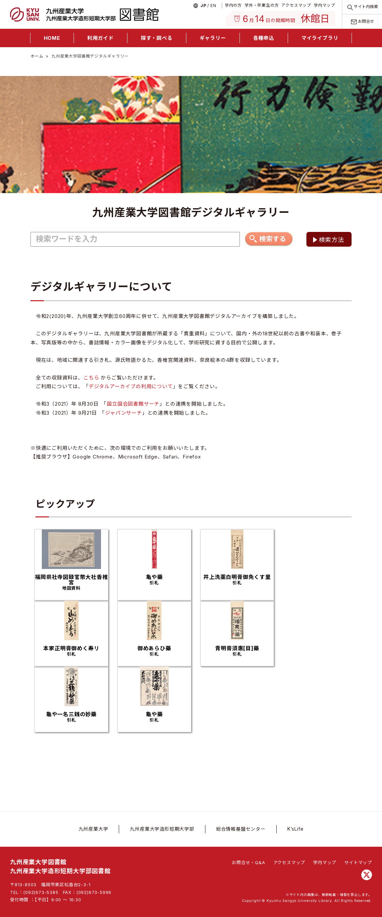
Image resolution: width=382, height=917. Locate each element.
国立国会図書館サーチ (133, 404)
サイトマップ (358, 862)
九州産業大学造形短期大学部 (162, 829)
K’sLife (295, 829)
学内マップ (324, 5)
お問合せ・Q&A (248, 862)
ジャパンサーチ (123, 413)
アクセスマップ (296, 5)
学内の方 (233, 5)
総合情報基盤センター (241, 829)
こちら (91, 377)
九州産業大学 (93, 829)
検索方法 (331, 239)
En (213, 5)
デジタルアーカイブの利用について (131, 386)
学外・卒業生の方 (262, 5)
